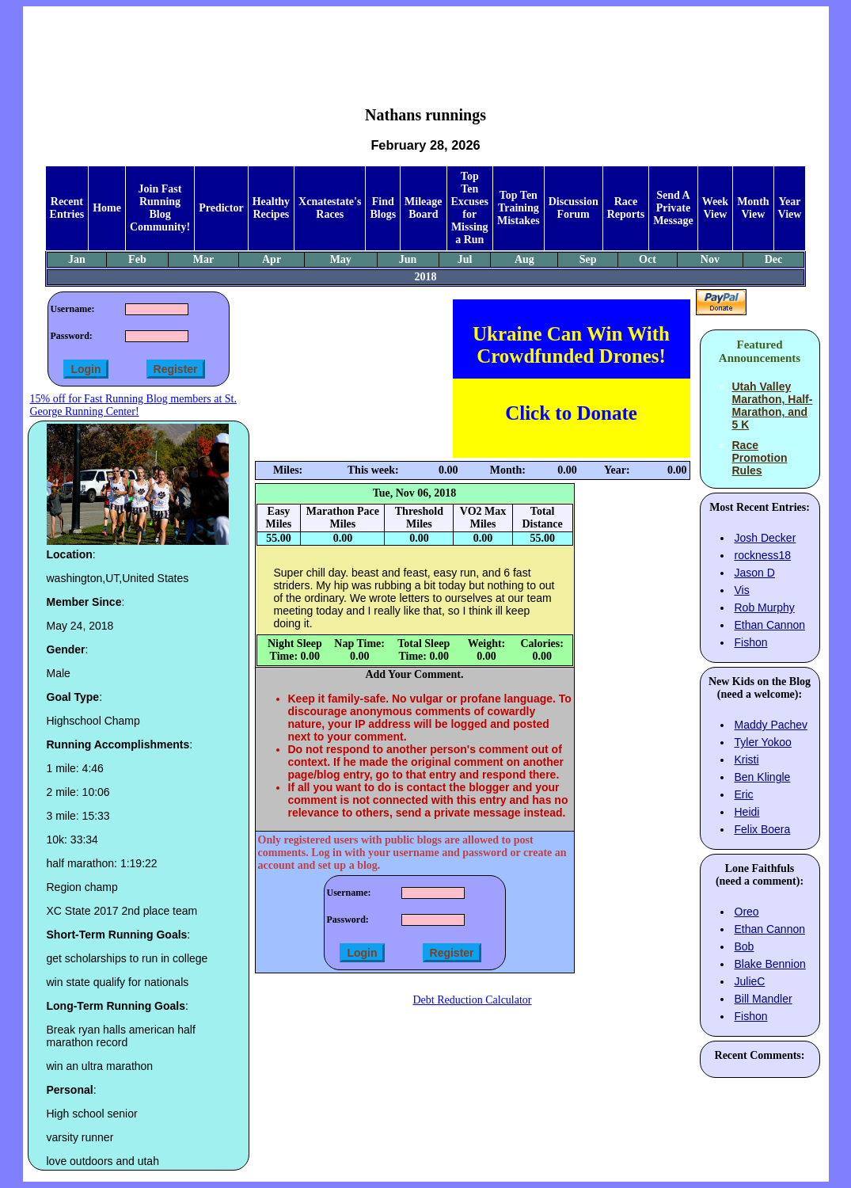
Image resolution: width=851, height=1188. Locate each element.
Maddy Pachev (771, 724)
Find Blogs (383, 208)
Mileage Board (423, 208)
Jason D (755, 572)
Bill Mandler (763, 998)
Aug (524, 259)
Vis (742, 590)
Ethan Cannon (770, 625)
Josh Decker (765, 537)
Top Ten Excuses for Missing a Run (469, 208)
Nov (710, 259)
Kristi (747, 759)
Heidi (747, 811)
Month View (753, 208)
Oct (647, 259)
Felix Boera (763, 829)
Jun (408, 259)
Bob (744, 946)
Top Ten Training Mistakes (518, 208)
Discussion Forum (573, 208)
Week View (715, 208)
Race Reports (625, 208)
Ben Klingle (763, 777)
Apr (271, 259)
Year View (790, 208)
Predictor (221, 208)
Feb (137, 259)
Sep (588, 259)
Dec (774, 259)
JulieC (750, 981)
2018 (425, 277)
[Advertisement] (426, 44)
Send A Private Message (673, 208)
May (340, 259)
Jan (76, 259)
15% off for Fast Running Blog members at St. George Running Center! (133, 405)
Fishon (751, 642)
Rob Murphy (765, 607)
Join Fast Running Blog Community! (160, 208)
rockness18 (763, 555)
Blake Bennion (770, 964)
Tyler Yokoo (763, 742)
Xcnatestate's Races (329, 208)
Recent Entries (67, 208)
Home (107, 208)
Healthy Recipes (271, 208)
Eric (744, 794)
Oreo (747, 911)
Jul (465, 259)
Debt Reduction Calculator (471, 1000)
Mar (203, 259)
